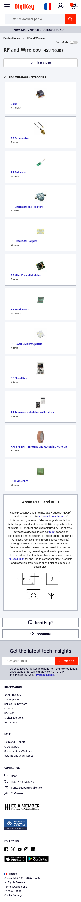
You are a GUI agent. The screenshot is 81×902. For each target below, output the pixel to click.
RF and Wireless (36, 38)
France (10, 873)
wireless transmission (51, 516)
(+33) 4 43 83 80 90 (19, 782)
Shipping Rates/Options (18, 751)
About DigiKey (12, 695)
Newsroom (10, 722)
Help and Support (14, 742)
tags (51, 532)
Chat (10, 776)
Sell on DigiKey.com (15, 704)
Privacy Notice (45, 674)
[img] (24, 7)
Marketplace (11, 699)
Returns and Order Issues (18, 755)
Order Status (11, 746)
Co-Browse (13, 794)
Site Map (9, 713)
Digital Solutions (14, 717)
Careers (8, 708)
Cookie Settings (13, 895)
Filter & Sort (43, 62)
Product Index (11, 38)
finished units (16, 559)
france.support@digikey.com (24, 788)
